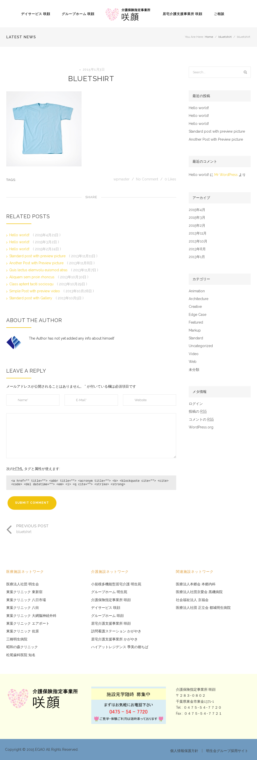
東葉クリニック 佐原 (22, 631)
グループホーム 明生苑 (109, 592)
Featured (196, 322)
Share (91, 197)
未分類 (194, 370)
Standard (196, 338)
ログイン (196, 404)
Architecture (198, 299)
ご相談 (219, 14)
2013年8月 (197, 249)
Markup (195, 330)
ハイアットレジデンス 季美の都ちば (119, 647)
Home (209, 37)
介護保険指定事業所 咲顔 (111, 600)
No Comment (147, 179)
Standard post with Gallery (31, 298)
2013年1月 (197, 257)
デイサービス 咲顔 (35, 14)
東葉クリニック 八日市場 (26, 600)
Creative (195, 307)
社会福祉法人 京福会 (192, 600)
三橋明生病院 (16, 639)
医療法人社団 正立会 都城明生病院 (203, 608)
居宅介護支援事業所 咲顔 (182, 14)
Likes (170, 179)
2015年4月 (197, 210)
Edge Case (197, 315)
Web (193, 362)
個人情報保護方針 (184, 751)
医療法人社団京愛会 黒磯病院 (199, 592)
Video (194, 354)
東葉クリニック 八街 (22, 608)
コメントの (201, 419)
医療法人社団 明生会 (22, 584)
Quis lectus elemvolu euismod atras (39, 270)
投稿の (198, 411)
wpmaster (122, 179)
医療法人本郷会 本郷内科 (196, 584)
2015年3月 (197, 217)
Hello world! (19, 235)
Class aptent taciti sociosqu (31, 284)
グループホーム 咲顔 (78, 14)
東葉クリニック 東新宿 (24, 592)
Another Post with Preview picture (37, 263)
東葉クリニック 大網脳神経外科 (31, 616)
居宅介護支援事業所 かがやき (114, 639)
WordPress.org (201, 427)
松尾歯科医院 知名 (20, 655)
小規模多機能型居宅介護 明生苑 (116, 584)
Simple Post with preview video (35, 291)
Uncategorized (201, 346)
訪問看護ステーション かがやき (116, 631)
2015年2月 (197, 225)
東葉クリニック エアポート (27, 623)
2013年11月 (198, 233)
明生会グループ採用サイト (227, 751)
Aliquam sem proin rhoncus (32, 277)
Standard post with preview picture (38, 256)
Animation (197, 291)
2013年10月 (198, 241)
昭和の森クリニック (22, 647)
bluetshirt (225, 37)
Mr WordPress (226, 175)
